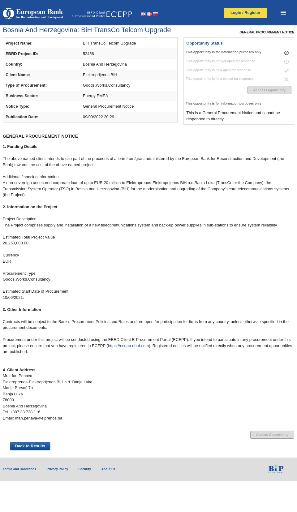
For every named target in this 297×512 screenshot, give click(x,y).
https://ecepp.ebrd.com (128, 345)
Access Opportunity (269, 90)
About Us (108, 469)
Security (85, 469)
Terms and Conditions (19, 469)
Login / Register (245, 12)
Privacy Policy (57, 469)
